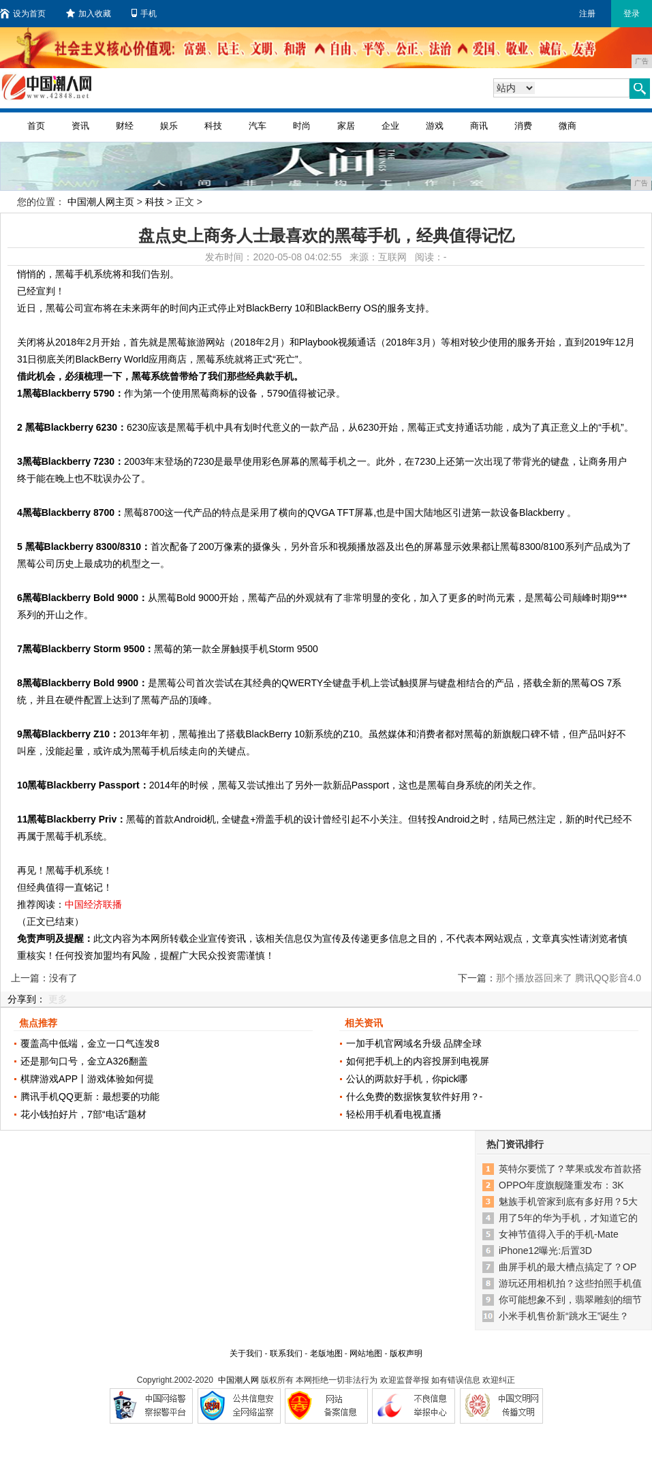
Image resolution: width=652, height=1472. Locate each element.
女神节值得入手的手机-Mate (559, 1234)
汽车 (257, 126)
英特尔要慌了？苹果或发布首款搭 (570, 1168)
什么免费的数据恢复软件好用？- (414, 1096)
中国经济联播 (93, 904)
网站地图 (366, 1353)
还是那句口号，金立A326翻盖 (84, 1061)
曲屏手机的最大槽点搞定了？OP (567, 1266)
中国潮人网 (238, 1380)
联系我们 (286, 1353)
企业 (390, 126)
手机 (144, 13)
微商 (567, 126)
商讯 (479, 126)
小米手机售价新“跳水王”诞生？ (564, 1315)
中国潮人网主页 (100, 201)
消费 (523, 126)
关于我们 (246, 1353)
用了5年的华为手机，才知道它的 (568, 1217)
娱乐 (169, 126)
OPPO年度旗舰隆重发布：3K (561, 1185)
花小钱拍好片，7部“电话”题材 (83, 1114)
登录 (631, 13)
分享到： (26, 999)
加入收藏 (88, 13)
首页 (36, 126)
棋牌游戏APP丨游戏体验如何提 (87, 1078)
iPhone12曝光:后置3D (545, 1250)
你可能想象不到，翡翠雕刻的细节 (570, 1299)
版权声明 (406, 1353)
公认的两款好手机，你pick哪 (407, 1078)
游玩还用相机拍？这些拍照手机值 (570, 1283)
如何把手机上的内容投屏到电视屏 (417, 1061)
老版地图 (326, 1353)
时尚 (302, 126)
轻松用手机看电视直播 (393, 1114)
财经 (125, 126)
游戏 (435, 126)
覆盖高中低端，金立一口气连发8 (89, 1043)
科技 (213, 126)
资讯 (80, 126)
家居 (346, 126)
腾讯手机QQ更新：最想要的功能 (89, 1096)
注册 (587, 13)
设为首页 (23, 13)
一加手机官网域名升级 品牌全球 (414, 1043)
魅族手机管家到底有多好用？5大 (568, 1201)
